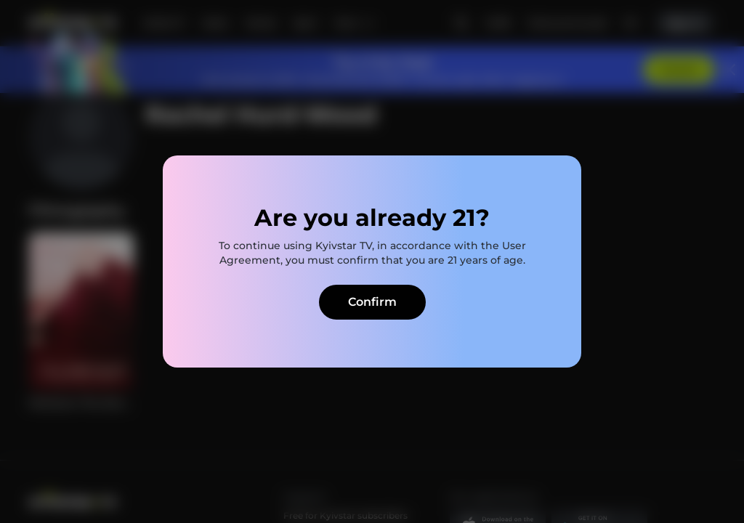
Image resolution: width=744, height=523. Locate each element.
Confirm (372, 302)
